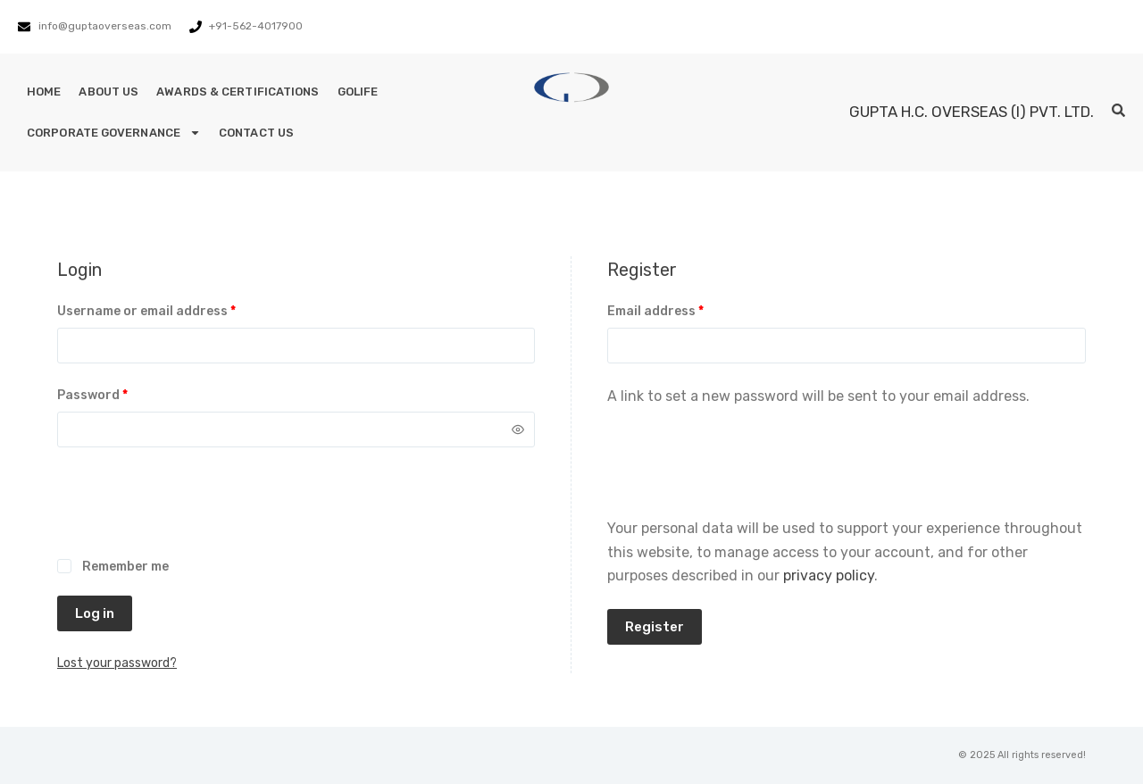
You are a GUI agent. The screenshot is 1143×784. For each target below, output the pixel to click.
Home (44, 91)
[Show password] (518, 429)
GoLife (358, 91)
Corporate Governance (114, 132)
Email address (683, 310)
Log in (94, 613)
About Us (108, 91)
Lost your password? (117, 663)
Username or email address (174, 310)
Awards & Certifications (237, 91)
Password (120, 394)
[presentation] (193, 512)
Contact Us (256, 132)
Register (654, 627)
